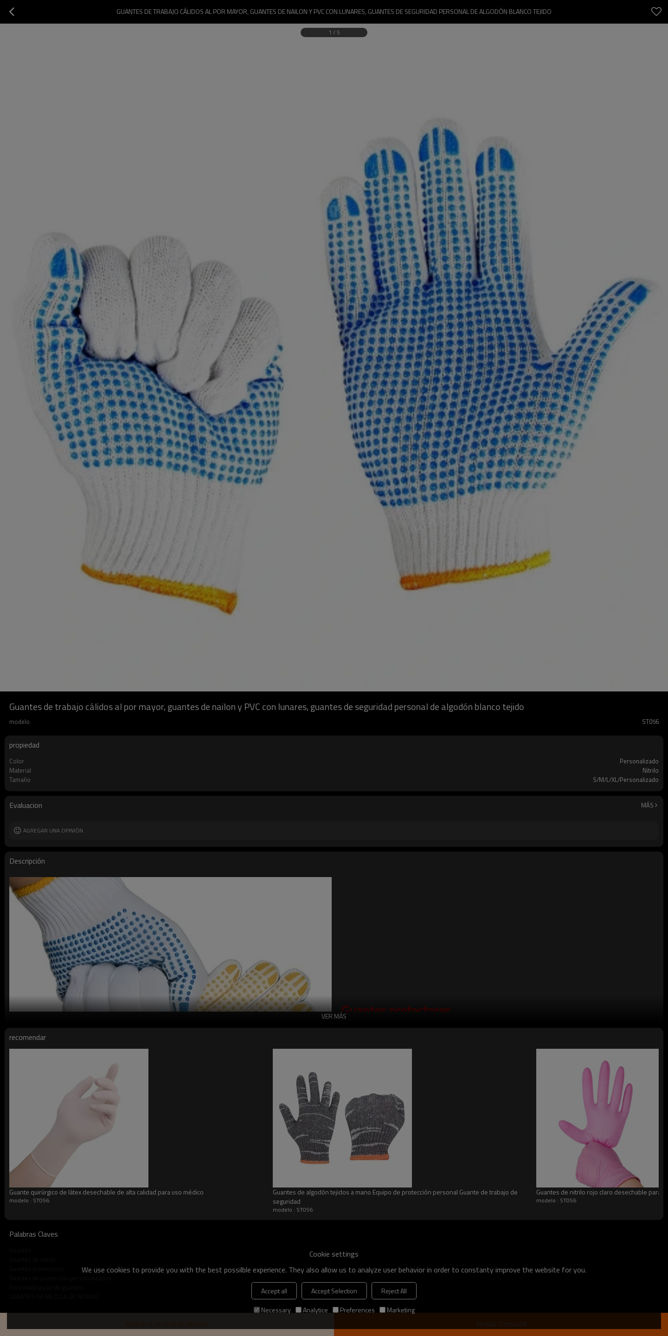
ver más (334, 1016)
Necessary (272, 1310)
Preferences (354, 1310)
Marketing (397, 1310)
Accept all (274, 1291)
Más (647, 805)
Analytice (311, 1310)
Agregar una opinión (53, 830)
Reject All (394, 1291)
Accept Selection (334, 1291)
